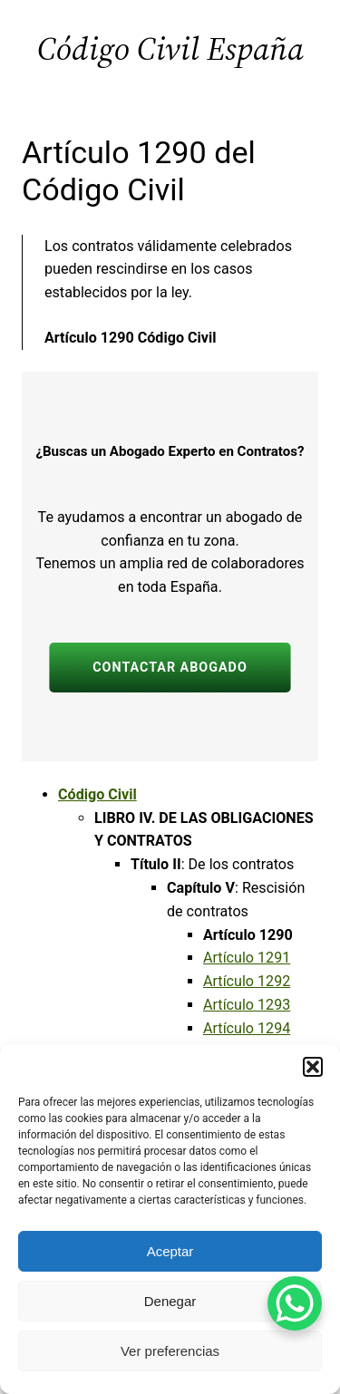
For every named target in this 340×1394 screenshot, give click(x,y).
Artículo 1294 (246, 1028)
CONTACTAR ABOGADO (170, 667)
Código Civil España (170, 48)
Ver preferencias (170, 1351)
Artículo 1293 (246, 1004)
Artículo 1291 (246, 957)
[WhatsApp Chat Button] (294, 1303)
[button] (313, 1067)
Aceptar (170, 1251)
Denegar (170, 1301)
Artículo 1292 (246, 981)
